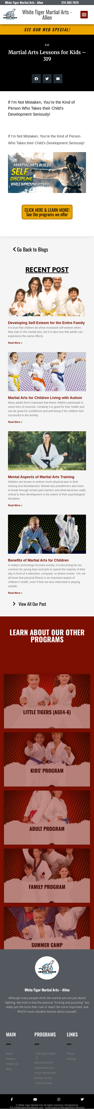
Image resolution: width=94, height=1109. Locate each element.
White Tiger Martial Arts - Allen (47, 14)
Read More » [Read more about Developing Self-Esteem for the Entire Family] (15, 342)
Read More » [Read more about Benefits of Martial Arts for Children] (15, 593)
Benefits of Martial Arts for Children (38, 560)
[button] (84, 14)
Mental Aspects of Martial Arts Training (41, 477)
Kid (47, 44)
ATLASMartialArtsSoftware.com (26, 1107)
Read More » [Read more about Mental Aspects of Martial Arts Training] (15, 505)
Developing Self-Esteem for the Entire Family (46, 323)
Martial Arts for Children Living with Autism (45, 398)
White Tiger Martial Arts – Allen (47, 989)
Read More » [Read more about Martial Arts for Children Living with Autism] (15, 422)
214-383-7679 (70, 2)
